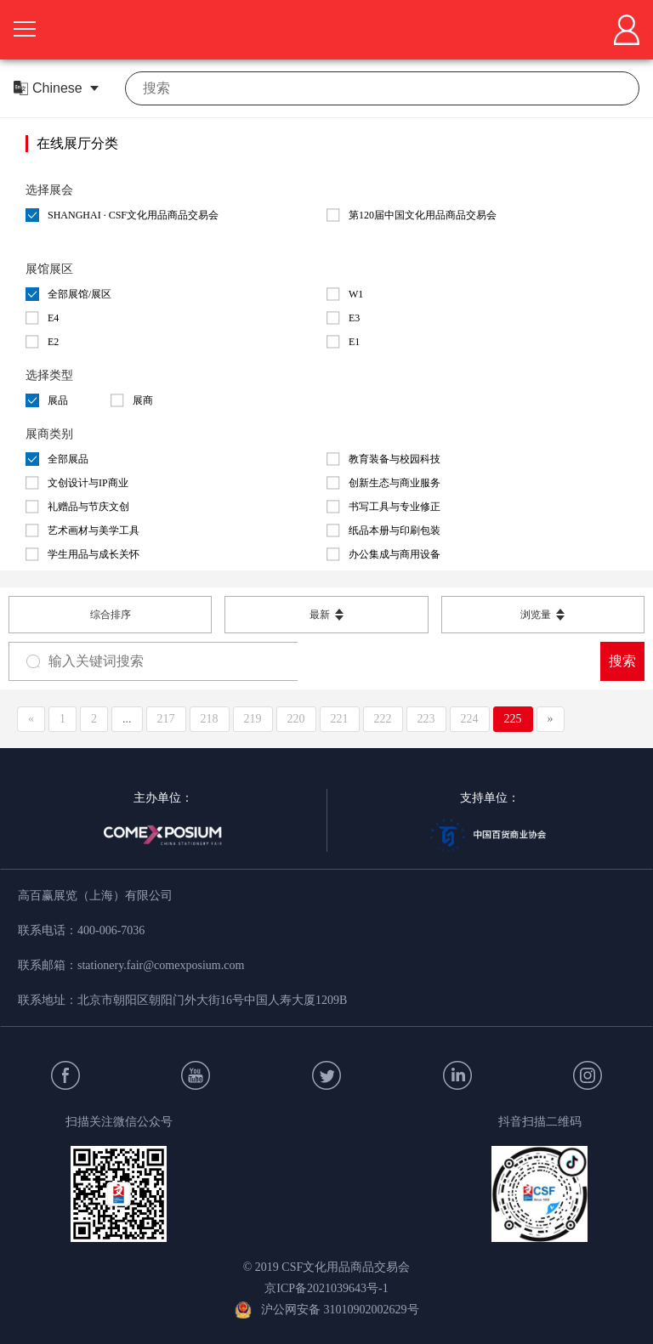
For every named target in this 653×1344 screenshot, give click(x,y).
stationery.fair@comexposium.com (160, 965)
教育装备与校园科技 (383, 459)
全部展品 (57, 459)
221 (340, 718)
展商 (132, 400)
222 (383, 718)
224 (470, 718)
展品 (47, 400)
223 (426, 718)
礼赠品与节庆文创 (77, 506)
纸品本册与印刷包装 (383, 530)
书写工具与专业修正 (383, 506)
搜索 (622, 661)
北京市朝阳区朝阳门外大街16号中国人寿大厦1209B (212, 1000)
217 (166, 718)
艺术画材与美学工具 (82, 530)
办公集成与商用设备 (383, 554)
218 (210, 718)
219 (253, 718)
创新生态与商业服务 (383, 483)
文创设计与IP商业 (77, 483)
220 (296, 718)
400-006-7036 (111, 930)
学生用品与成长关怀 (82, 554)
